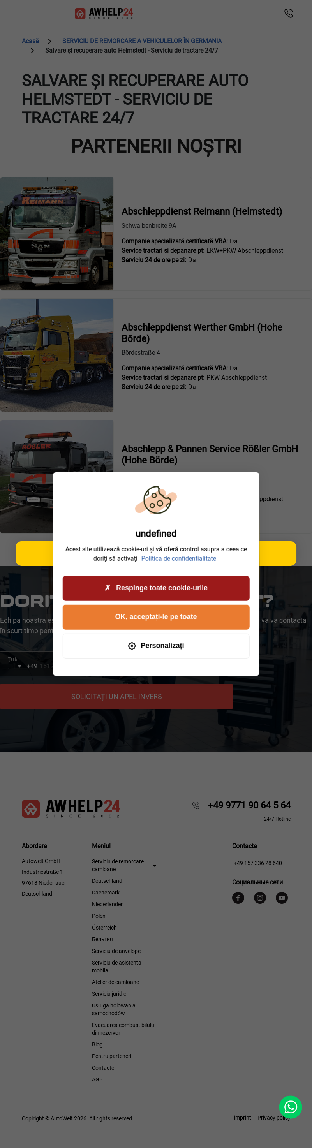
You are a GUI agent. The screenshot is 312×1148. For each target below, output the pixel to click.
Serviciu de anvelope (116, 951)
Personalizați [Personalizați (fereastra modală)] (156, 646)
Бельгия (102, 939)
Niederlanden (108, 904)
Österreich (104, 927)
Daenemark (106, 892)
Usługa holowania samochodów (114, 1009)
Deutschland (107, 881)
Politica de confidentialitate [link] (178, 558)
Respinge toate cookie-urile (156, 588)
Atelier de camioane (115, 982)
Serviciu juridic (109, 994)
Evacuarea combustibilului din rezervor (123, 1029)
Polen (99, 916)
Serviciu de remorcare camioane (118, 865)
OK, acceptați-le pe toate (156, 617)
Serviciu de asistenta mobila (116, 967)
